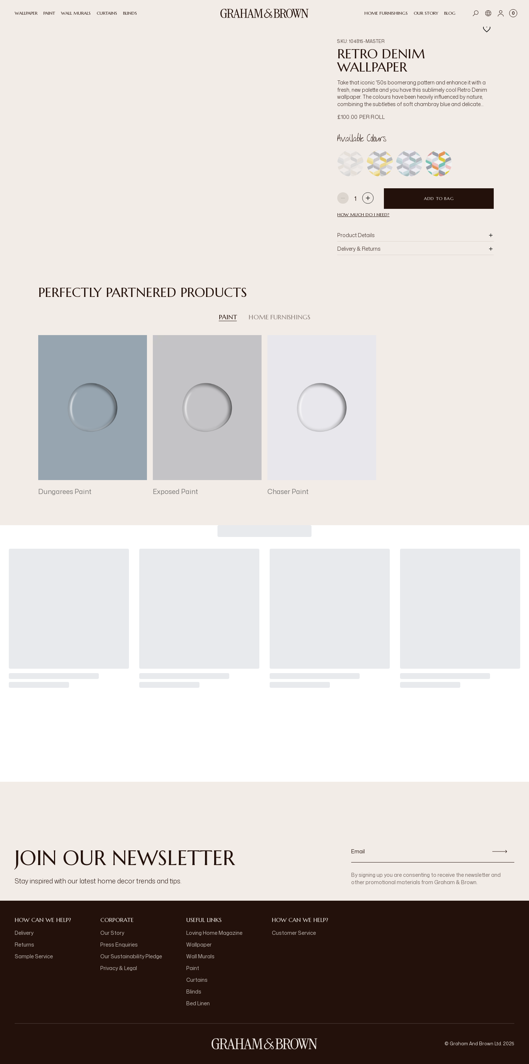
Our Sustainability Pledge (131, 956)
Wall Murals (200, 956)
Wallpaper (199, 944)
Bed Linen (198, 1003)
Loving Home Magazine (214, 932)
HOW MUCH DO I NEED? (363, 214)
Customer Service (294, 932)
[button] (415, 235)
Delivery (24, 932)
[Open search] (476, 13)
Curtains (197, 979)
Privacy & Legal (118, 968)
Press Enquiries (119, 944)
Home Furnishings (279, 317)
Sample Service (34, 956)
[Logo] (264, 13)
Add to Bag (439, 198)
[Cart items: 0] (513, 13)
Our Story (112, 932)
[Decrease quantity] (343, 198)
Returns (24, 944)
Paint (228, 317)
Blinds (193, 991)
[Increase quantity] (368, 198)
